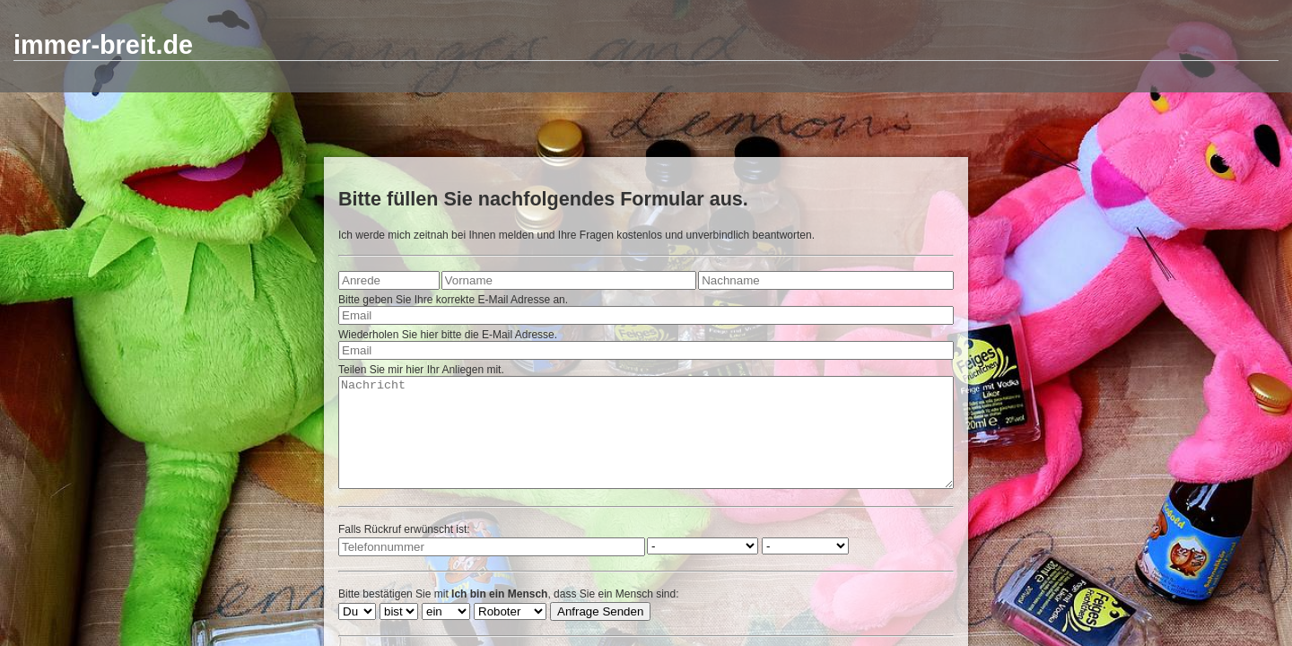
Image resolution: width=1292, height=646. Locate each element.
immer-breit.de (103, 45)
